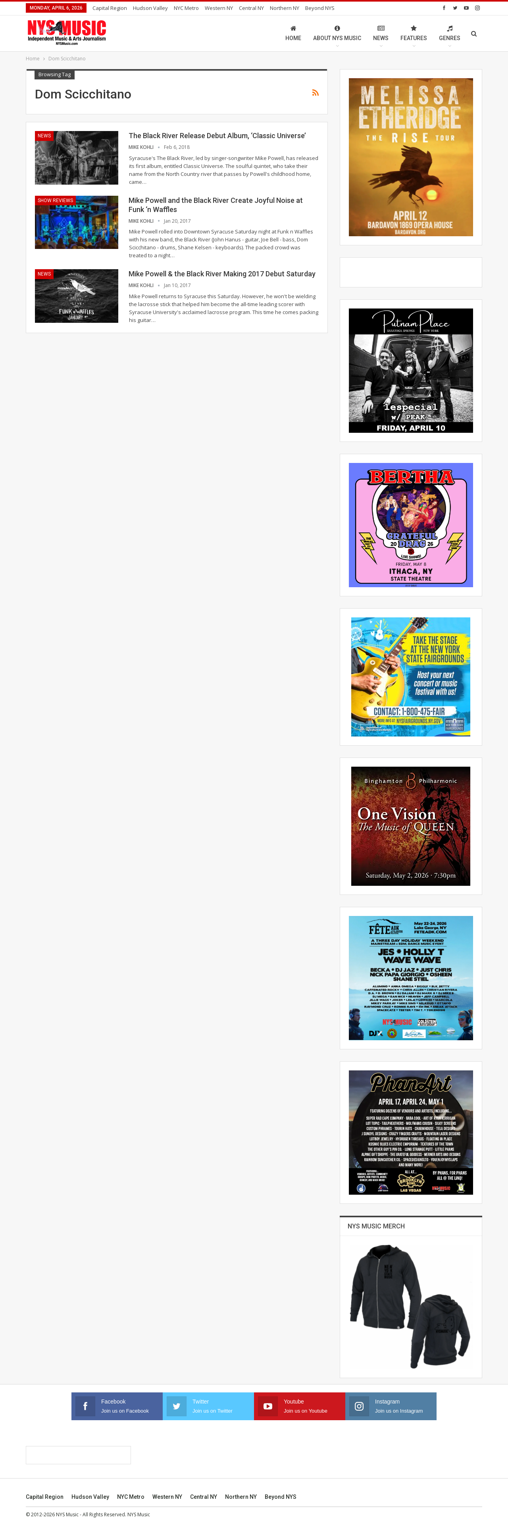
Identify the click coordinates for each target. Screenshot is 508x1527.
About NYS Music (337, 33)
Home (293, 33)
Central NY (251, 8)
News (380, 33)
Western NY (219, 8)
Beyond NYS (320, 8)
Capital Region (109, 8)
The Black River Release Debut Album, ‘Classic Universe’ (217, 135)
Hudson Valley (150, 8)
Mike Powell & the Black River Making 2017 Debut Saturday (222, 274)
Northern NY (284, 8)
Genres (449, 33)
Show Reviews (55, 200)
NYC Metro (186, 8)
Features (413, 33)
